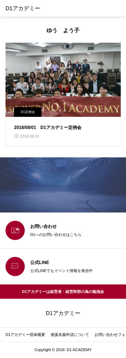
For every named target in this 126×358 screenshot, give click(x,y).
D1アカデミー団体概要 (25, 334)
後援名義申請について (70, 334)
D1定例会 (28, 112)
